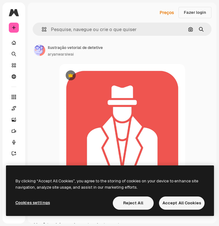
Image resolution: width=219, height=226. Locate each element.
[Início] (14, 43)
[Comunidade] (14, 77)
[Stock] (14, 65)
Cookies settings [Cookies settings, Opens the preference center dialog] (32, 202)
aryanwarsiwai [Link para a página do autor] (61, 54)
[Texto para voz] (14, 142)
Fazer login (195, 12)
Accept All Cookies (181, 203)
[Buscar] (14, 54)
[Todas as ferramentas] (14, 97)
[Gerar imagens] (14, 120)
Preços (167, 12)
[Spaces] (14, 108)
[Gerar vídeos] (14, 131)
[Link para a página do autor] (39, 50)
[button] (41, 29)
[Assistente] (14, 153)
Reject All (133, 203)
